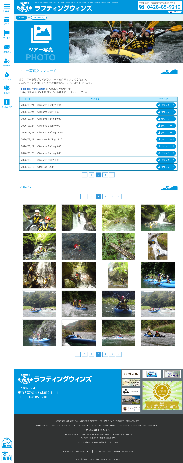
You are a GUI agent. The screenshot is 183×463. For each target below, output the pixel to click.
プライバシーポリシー (102, 451)
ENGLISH (175, 12)
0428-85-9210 (37, 397)
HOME (21, 18)
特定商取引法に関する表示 (124, 451)
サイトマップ (68, 451)
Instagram (39, 88)
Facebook (25, 88)
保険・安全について (83, 451)
